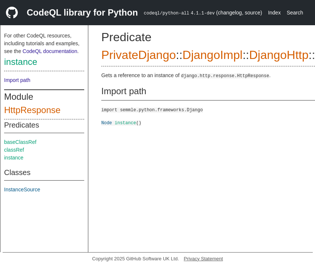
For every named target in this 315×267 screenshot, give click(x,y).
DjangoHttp (278, 55)
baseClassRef (20, 142)
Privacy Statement (203, 258)
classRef (14, 150)
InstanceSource (22, 189)
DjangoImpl (213, 55)
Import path (17, 80)
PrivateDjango (138, 55)
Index (274, 13)
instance (20, 62)
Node (106, 122)
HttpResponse (32, 110)
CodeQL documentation (50, 51)
